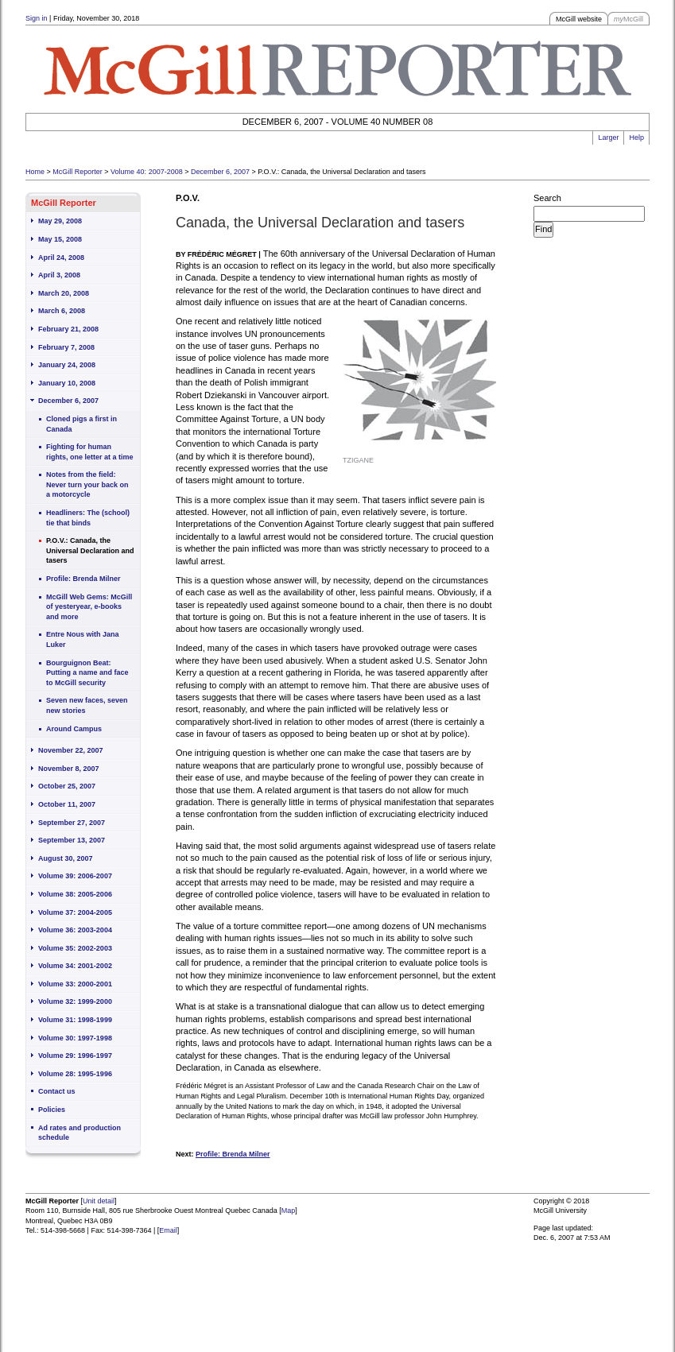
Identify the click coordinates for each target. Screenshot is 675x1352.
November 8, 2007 (68, 769)
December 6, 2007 (220, 172)
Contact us (57, 1091)
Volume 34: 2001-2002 (75, 966)
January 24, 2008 (66, 365)
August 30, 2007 (65, 858)
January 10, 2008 (66, 383)
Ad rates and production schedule (79, 1133)
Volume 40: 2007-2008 (147, 172)
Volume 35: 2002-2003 (75, 948)
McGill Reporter (77, 172)
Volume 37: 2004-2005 (75, 912)
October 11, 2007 (66, 804)
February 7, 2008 (66, 347)
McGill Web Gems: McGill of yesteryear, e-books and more (89, 607)
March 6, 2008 (61, 311)
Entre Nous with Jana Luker (82, 639)
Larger (608, 137)
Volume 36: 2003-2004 (75, 930)
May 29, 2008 (60, 221)
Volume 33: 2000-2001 (75, 984)
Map (288, 1210)
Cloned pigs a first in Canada (81, 424)
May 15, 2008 (60, 239)
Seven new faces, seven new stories (87, 705)
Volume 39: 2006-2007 (75, 876)
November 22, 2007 (70, 750)
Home (35, 172)
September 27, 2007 (71, 823)
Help (636, 137)
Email (168, 1230)
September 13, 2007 (71, 840)
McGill (628, 19)
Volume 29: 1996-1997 (75, 1056)
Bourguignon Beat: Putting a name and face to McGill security (87, 673)
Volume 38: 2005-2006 (75, 894)
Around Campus (74, 729)
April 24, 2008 (61, 257)
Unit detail (98, 1201)
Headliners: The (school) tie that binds (88, 518)
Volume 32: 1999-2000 (75, 1001)
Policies (51, 1110)
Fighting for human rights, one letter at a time (90, 452)
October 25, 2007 (66, 786)
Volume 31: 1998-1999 (75, 1020)
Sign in (36, 18)
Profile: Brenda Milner (83, 579)
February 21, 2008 (68, 329)
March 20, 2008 (63, 293)
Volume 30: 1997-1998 (75, 1038)
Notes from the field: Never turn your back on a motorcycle (87, 484)
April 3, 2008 (59, 275)
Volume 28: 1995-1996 (75, 1074)
